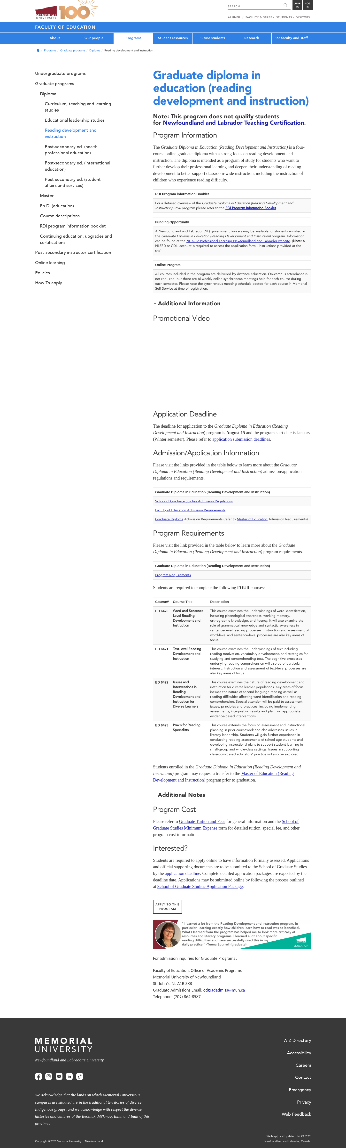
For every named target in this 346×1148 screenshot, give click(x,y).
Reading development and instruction (71, 133)
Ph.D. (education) (57, 206)
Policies (42, 273)
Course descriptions (60, 216)
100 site (78, 9)
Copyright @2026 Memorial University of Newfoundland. (69, 1141)
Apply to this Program (167, 907)
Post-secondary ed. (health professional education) (71, 150)
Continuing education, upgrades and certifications (76, 239)
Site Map (271, 1136)
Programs (133, 38)
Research (251, 38)
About (55, 38)
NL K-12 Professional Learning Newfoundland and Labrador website (238, 241)
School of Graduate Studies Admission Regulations (194, 501)
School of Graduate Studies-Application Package (200, 886)
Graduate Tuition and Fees (202, 821)
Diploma (94, 50)
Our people (94, 38)
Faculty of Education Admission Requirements (190, 510)
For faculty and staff (291, 38)
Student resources (173, 38)
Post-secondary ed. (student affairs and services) (73, 182)
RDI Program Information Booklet (250, 208)
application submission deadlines (241, 439)
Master (47, 195)
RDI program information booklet (73, 226)
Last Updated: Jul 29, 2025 (295, 1136)
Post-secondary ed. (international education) (77, 166)
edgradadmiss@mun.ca (224, 990)
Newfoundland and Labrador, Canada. (287, 1141)
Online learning (50, 262)
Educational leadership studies (75, 120)
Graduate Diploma (169, 519)
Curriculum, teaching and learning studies (78, 107)
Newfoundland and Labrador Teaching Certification (233, 122)
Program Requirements (173, 575)
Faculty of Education (65, 27)
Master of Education (252, 519)
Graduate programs (72, 50)
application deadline (182, 873)
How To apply (48, 282)
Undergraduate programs (60, 73)
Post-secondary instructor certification (73, 252)
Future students (212, 38)
